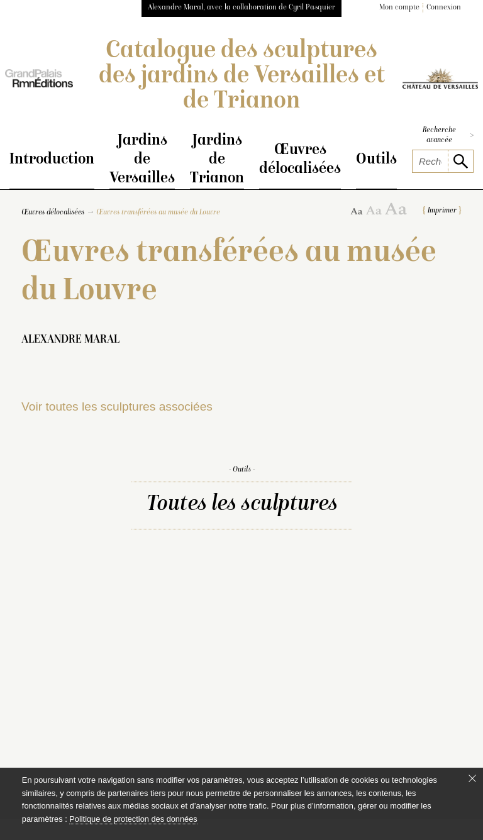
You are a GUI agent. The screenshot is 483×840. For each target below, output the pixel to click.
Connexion (443, 8)
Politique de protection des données (133, 819)
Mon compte (399, 8)
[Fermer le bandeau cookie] (472, 778)
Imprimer (442, 212)
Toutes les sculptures (242, 505)
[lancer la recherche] (460, 161)
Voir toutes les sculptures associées (117, 407)
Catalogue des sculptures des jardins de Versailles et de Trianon (242, 76)
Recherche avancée (448, 135)
